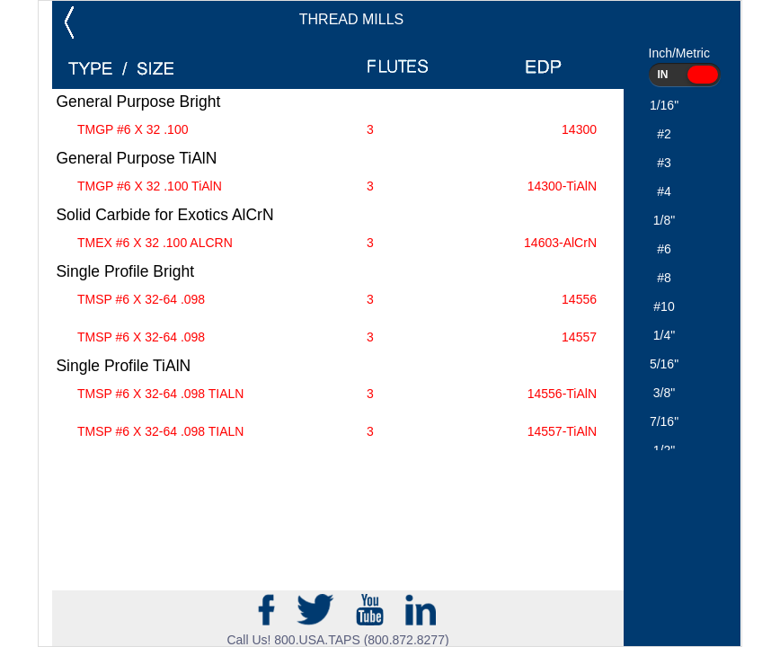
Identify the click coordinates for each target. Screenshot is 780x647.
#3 (664, 162)
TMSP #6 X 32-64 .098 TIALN (337, 394)
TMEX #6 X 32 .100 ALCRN (337, 243)
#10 (663, 306)
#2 (664, 134)
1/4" (664, 335)
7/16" (664, 421)
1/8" (664, 220)
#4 (664, 191)
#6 (664, 249)
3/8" (664, 393)
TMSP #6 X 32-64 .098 (337, 299)
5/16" (664, 364)
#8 (664, 277)
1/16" (664, 105)
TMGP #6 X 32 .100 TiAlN (337, 186)
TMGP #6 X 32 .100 (337, 129)
